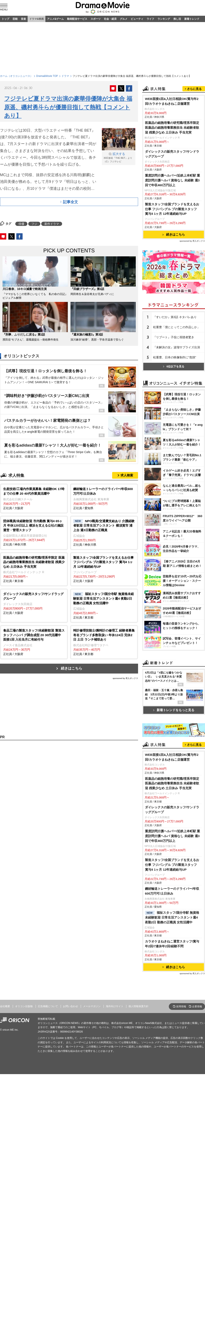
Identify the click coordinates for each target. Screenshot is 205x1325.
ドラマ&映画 (36, 18)
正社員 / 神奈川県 (34, 532)
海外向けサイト (114, 1172)
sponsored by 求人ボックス (125, 678)
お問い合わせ (70, 1172)
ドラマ (65, 76)
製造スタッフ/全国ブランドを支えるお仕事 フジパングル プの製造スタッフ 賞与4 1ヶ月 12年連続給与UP (172, 261)
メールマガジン (92, 1172)
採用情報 (181, 1172)
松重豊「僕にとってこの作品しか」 (176, 379)
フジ (34, 223)
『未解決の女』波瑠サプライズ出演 (176, 399)
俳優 (21, 223)
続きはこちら (71, 668)
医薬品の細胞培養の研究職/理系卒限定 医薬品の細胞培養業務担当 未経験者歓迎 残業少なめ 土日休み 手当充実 (172, 180)
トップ (5, 18)
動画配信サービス (77, 18)
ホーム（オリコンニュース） (16, 76)
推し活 (177, 18)
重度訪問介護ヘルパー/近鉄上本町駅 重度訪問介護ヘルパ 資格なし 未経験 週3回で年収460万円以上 (172, 232)
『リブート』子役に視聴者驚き (173, 389)
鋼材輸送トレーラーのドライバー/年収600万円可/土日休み (172, 1057)
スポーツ (96, 18)
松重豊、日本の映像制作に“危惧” (174, 410)
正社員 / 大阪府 (34, 498)
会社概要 (5, 1172)
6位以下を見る (173, 419)
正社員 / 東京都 (34, 569)
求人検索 (126, 475)
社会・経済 (110, 18)
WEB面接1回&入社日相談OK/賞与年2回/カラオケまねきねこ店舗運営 (172, 153)
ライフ (150, 18)
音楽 (23, 18)
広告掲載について (48, 1172)
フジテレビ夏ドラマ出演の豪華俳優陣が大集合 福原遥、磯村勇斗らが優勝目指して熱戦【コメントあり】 (68, 107)
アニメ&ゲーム (55, 18)
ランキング (164, 18)
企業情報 (197, 1172)
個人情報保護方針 (138, 1172)
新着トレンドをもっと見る (173, 821)
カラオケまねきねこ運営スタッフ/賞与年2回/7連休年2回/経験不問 (172, 1109)
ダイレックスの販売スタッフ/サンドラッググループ (172, 206)
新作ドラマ (51, 223)
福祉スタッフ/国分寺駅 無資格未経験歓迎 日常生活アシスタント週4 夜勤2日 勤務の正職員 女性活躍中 (172, 1083)
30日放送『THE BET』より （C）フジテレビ (119, 157)
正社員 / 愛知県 (104, 498)
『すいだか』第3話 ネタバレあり (175, 369)
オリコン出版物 (24, 1172)
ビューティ (137, 18)
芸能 (15, 18)
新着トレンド (191, 18)
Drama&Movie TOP (47, 76)
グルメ (123, 18)
